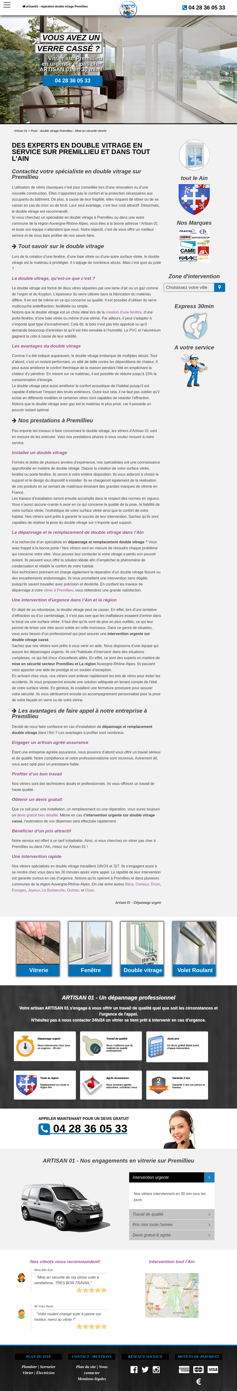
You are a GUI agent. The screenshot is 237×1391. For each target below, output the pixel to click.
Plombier (29, 1366)
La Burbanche (53, 890)
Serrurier (47, 1366)
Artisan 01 (20, 131)
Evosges (19, 890)
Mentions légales (92, 1378)
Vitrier (27, 1372)
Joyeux (34, 890)
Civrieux (142, 884)
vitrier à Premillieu (58, 590)
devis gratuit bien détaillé (37, 815)
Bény (129, 884)
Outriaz (73, 890)
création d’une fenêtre (124, 312)
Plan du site (86, 1366)
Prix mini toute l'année (153, 1224)
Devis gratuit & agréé (152, 1235)
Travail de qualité (148, 1214)
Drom (155, 884)
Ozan (89, 890)
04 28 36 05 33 (211, 6)
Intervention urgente (151, 1177)
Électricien (45, 1372)
